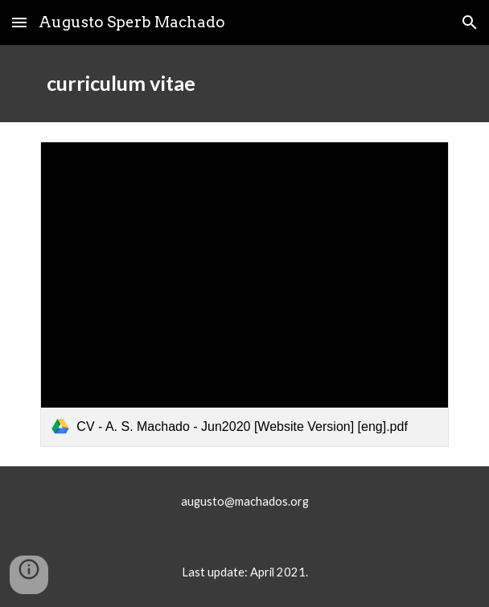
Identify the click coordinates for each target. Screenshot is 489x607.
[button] (19, 22)
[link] (244, 294)
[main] (244, 83)
